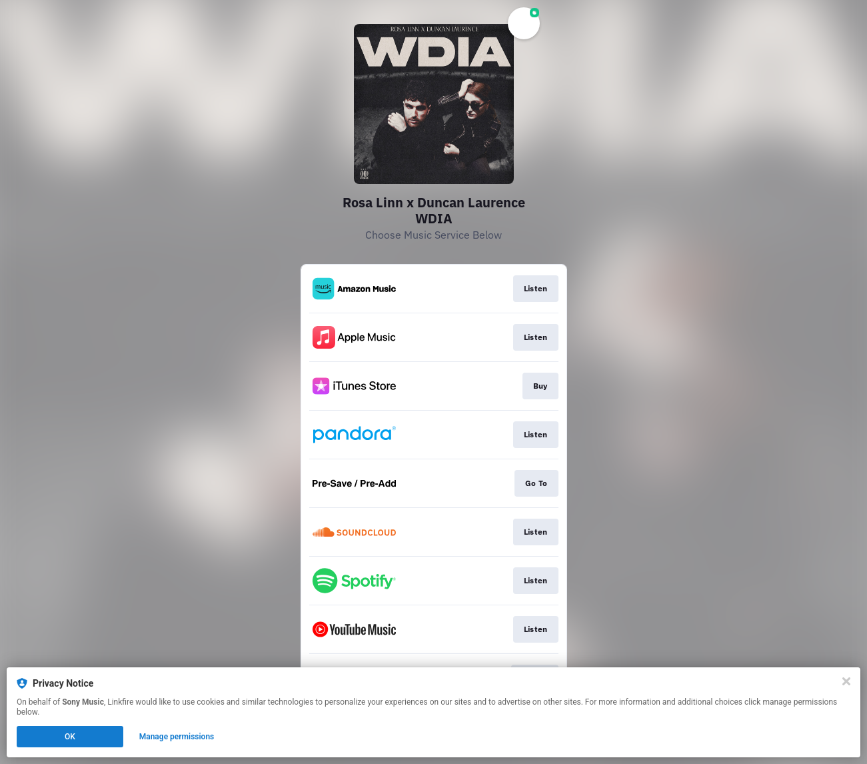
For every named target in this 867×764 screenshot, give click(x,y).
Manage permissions (177, 736)
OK (70, 736)
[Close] (846, 681)
